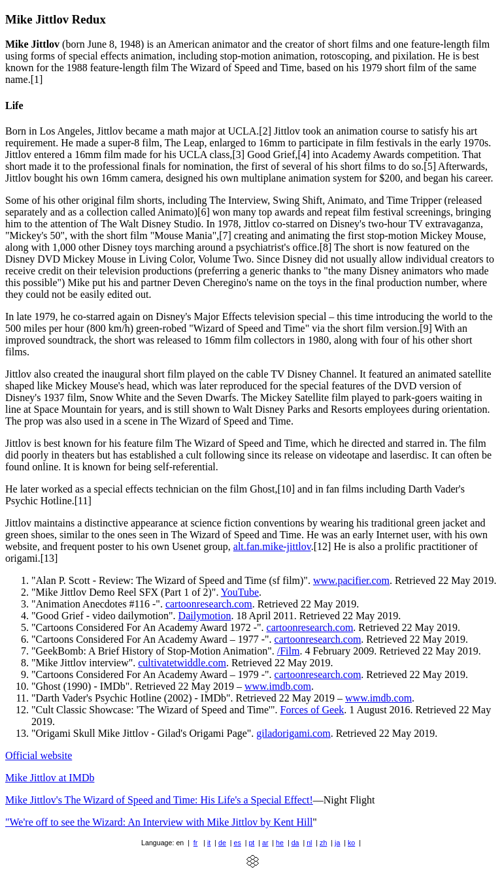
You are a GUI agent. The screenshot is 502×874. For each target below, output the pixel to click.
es (237, 843)
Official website (38, 755)
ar (265, 843)
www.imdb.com (277, 686)
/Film (288, 650)
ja (337, 843)
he (280, 843)
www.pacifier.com (351, 580)
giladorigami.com (293, 733)
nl (309, 843)
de (222, 843)
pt (251, 843)
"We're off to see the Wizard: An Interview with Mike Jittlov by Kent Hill (158, 822)
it (208, 843)
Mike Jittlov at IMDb (49, 777)
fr (195, 843)
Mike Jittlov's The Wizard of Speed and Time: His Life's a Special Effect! (159, 799)
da (295, 843)
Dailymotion (204, 615)
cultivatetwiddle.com (182, 662)
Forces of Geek (312, 709)
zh (323, 843)
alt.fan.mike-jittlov (272, 546)
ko (351, 843)
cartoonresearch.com (208, 603)
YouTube (240, 592)
